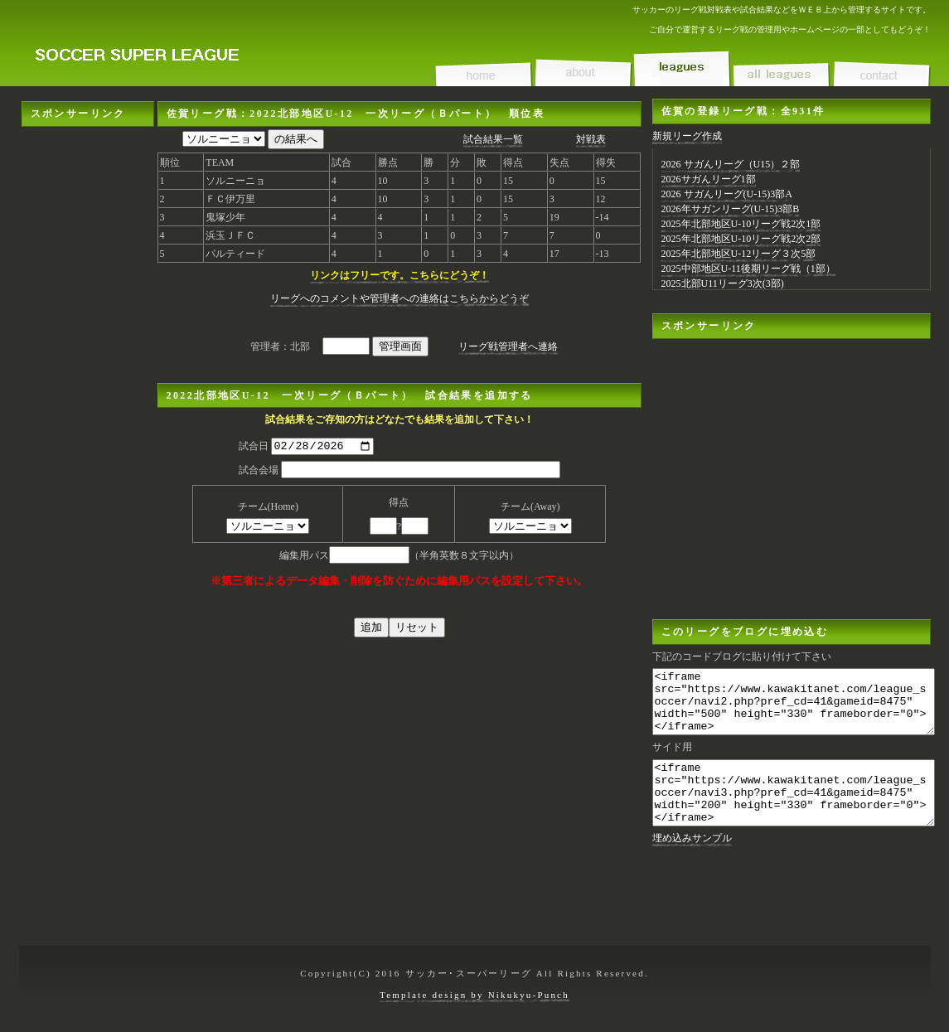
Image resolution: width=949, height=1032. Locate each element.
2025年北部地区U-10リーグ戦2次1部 (741, 224)
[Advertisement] (88, 375)
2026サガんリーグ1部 (708, 179)
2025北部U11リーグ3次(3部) (722, 283)
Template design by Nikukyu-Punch (474, 995)
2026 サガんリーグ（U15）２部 (731, 164)
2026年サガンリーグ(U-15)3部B (730, 209)
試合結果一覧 (493, 139)
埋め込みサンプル (692, 863)
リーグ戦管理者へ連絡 (508, 346)
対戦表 (591, 139)
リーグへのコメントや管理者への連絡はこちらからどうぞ (399, 298)
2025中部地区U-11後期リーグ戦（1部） (748, 268)
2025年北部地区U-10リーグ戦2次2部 (741, 239)
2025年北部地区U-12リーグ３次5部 (738, 253)
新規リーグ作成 (687, 136)
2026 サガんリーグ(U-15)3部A (726, 194)
